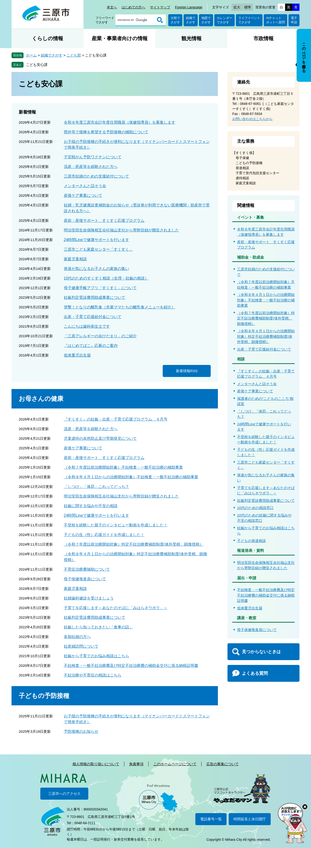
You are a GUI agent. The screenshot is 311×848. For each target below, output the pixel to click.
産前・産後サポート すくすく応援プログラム (104, 220)
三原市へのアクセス (64, 793)
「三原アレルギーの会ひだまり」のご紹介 (100, 336)
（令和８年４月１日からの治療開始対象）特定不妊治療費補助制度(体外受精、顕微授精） (266, 336)
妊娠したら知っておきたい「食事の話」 (98, 627)
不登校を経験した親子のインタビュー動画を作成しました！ (115, 525)
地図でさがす (206, 20)
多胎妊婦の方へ (77, 637)
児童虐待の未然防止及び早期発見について (100, 438)
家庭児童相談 (75, 259)
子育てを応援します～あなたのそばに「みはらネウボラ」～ (115, 608)
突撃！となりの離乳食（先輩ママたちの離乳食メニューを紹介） (119, 307)
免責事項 (136, 764)
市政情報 (263, 38)
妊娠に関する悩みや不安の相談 (91, 506)
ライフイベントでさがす (249, 20)
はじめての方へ (133, 7)
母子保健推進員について (85, 579)
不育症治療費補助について (87, 569)
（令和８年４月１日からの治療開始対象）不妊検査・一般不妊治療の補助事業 (131, 477)
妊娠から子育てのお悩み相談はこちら (96, 656)
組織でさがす (190, 20)
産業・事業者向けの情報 (120, 38)
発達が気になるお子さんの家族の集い (96, 269)
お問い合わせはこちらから (252, 119)
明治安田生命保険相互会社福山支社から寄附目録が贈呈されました (121, 230)
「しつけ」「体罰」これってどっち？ (96, 487)
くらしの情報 (47, 38)
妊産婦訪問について (81, 646)
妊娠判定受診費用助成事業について (94, 297)
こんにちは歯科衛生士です (87, 326)
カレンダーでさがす (224, 20)
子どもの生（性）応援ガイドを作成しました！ (104, 535)
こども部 (73, 55)
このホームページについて (175, 764)
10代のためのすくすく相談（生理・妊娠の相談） (106, 278)
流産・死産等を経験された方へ (91, 167)
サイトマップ (160, 7)
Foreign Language (188, 7)
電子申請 (294, 20)
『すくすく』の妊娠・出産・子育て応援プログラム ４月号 (115, 419)
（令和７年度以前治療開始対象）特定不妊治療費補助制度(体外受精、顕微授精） (133, 544)
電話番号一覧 (211, 819)
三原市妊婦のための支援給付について (96, 176)
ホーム (31, 55)
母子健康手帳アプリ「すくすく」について (100, 288)
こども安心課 (37, 65)
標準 (247, 7)
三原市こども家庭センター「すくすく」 (98, 249)
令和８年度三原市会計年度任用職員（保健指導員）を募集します (119, 122)
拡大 (236, 7)
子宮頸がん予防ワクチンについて (92, 157)
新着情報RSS (187, 371)
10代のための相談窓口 (255, 508)
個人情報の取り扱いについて (95, 764)
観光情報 (191, 38)
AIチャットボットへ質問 (275, 20)
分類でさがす (175, 20)
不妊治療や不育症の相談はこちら (92, 675)
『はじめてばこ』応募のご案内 (91, 346)
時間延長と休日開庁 (249, 819)
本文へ (112, 7)
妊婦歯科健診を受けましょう (89, 598)
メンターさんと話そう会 (85, 186)
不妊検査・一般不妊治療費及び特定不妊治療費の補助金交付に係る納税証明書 (131, 665)
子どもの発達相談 (251, 541)
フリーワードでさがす (105, 20)
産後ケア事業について (83, 195)
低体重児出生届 (77, 355)
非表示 (308, 29)
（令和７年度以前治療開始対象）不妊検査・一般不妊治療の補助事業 (123, 467)
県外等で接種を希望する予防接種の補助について (106, 132)
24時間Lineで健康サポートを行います (96, 240)
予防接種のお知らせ (81, 731)
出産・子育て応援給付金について (92, 317)
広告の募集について (222, 764)
